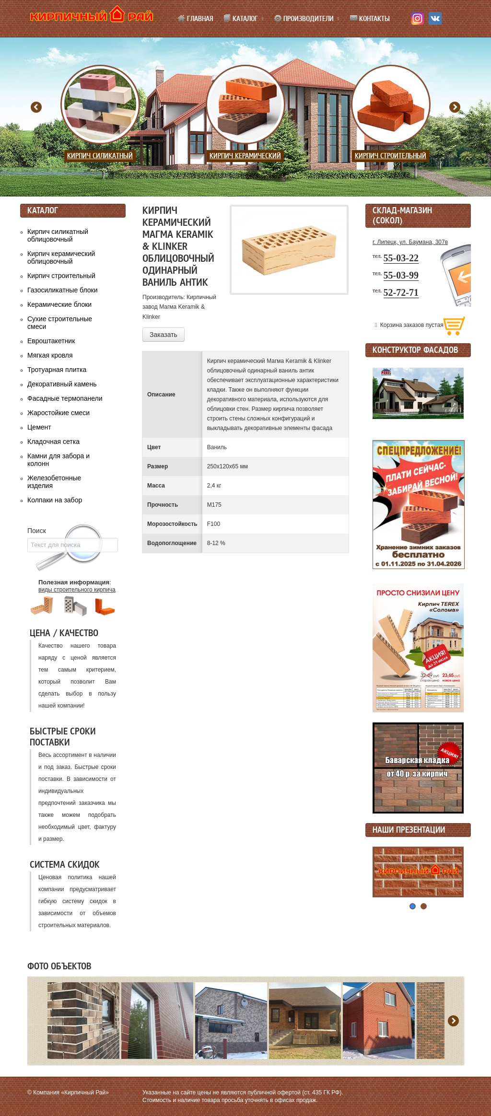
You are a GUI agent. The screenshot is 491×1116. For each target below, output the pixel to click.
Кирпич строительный (390, 156)
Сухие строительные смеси (59, 322)
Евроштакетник (51, 341)
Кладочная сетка (53, 441)
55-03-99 (401, 275)
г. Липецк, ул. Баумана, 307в (410, 242)
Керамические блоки (59, 304)
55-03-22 (401, 258)
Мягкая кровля (50, 355)
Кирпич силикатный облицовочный (57, 235)
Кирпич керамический (245, 156)
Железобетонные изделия (54, 481)
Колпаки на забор (54, 500)
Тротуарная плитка (56, 369)
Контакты (370, 18)
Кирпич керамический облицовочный (61, 257)
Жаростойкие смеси (58, 413)
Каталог (240, 18)
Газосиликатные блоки (62, 290)
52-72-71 (401, 292)
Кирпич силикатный (100, 156)
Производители (304, 18)
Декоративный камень (61, 384)
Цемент (39, 427)
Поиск (36, 531)
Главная (195, 18)
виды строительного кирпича (77, 589)
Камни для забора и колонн (58, 459)
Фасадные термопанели (65, 398)
